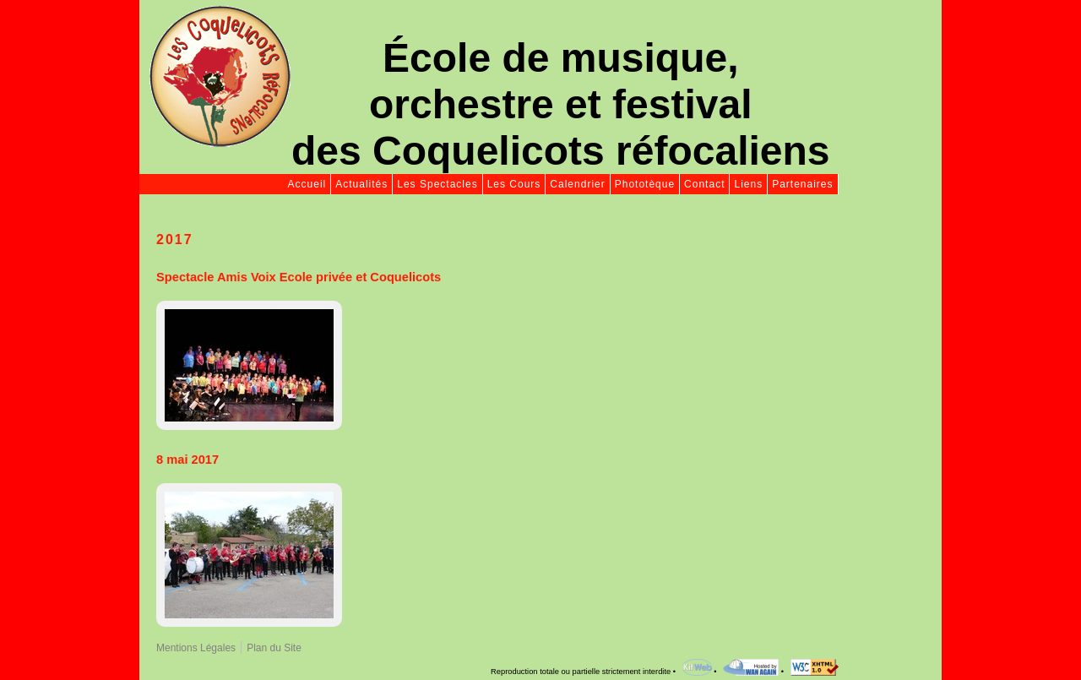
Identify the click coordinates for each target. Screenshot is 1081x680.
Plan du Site (274, 648)
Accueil (307, 184)
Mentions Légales (196, 648)
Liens (748, 184)
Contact (704, 184)
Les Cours (514, 184)
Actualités (361, 184)
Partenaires (802, 184)
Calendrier (577, 184)
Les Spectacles (437, 184)
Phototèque (645, 184)
